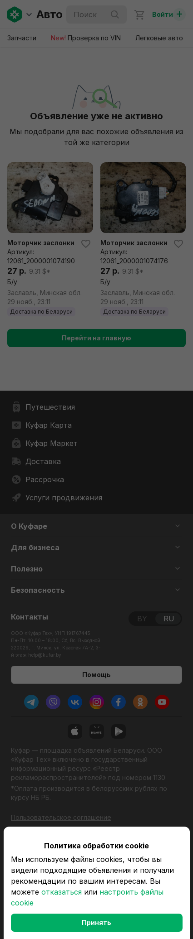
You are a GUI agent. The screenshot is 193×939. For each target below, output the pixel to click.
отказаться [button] (61, 891)
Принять (96, 922)
